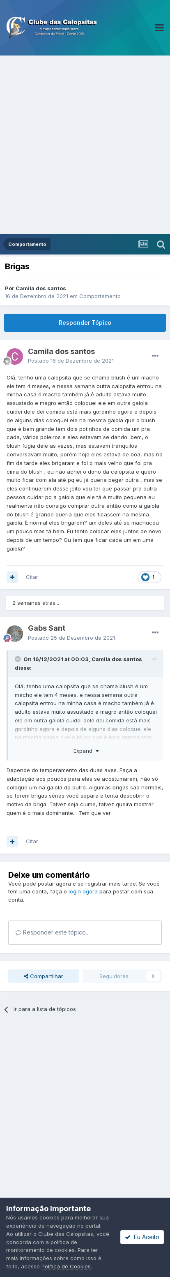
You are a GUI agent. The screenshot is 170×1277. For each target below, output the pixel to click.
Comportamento (100, 296)
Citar (32, 577)
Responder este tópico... (53, 932)
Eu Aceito (142, 1236)
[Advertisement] (85, 145)
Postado (71, 360)
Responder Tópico (85, 322)
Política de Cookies (66, 1266)
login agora (83, 891)
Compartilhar (43, 976)
